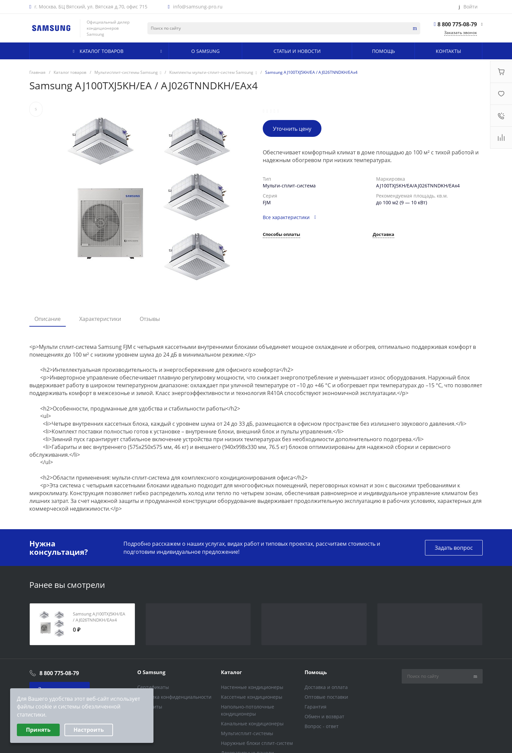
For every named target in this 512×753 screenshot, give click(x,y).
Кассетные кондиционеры (251, 697)
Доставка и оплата (326, 687)
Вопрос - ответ (322, 726)
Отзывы (150, 319)
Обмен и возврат (324, 716)
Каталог (231, 672)
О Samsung (151, 672)
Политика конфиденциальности (174, 697)
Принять (38, 729)
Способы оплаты (281, 234)
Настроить (89, 729)
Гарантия (315, 706)
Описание (47, 319)
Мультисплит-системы (247, 733)
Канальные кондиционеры (252, 723)
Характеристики (100, 319)
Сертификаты (153, 687)
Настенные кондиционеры (252, 687)
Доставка (383, 234)
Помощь (316, 672)
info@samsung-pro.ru (198, 7)
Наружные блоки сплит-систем (257, 743)
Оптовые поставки (326, 697)
